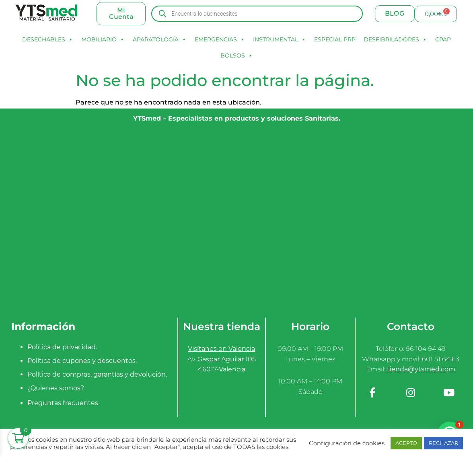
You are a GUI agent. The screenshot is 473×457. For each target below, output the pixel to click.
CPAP (443, 39)
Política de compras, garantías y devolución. (97, 374)
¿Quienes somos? (55, 388)
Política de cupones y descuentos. (82, 361)
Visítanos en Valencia (221, 348)
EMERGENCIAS (220, 39)
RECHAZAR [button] (443, 443)
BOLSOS (236, 55)
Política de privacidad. (62, 347)
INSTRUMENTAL (279, 39)
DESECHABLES (47, 39)
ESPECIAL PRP (335, 39)
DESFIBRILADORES (395, 39)
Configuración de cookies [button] (347, 443)
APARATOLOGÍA (160, 39)
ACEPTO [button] (406, 443)
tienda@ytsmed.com (421, 369)
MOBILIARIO (103, 39)
